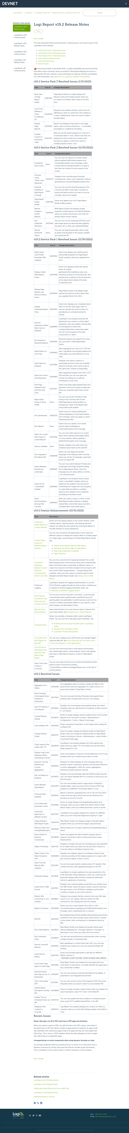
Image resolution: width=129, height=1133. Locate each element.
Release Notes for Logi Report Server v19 (66, 13)
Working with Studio (66, 629)
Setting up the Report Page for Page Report (70, 548)
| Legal (77, 1130)
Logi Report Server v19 (42, 13)
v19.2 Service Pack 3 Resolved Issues (51, 50)
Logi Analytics (17, 13)
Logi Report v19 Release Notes (20, 61)
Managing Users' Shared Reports (79, 612)
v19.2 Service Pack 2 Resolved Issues (51, 53)
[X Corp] (38, 1103)
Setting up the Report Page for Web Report (70, 546)
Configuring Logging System (64, 591)
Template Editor (41, 625)
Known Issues (43, 64)
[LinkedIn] (41, 1103)
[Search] (99, 13)
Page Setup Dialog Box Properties (66, 551)
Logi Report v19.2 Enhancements (20, 36)
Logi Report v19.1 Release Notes (20, 44)
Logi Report (28, 13)
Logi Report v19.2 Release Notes (20, 28)
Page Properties (60, 554)
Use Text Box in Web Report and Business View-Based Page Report (41, 652)
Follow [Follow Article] (38, 31)
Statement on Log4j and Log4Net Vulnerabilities (72, 77)
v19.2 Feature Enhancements (49, 58)
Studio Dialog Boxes (66, 632)
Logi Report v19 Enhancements (20, 69)
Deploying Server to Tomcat (44, 1097)
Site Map (91, 1130)
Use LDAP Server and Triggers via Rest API (41, 640)
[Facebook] (35, 1103)
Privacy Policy (84, 1130)
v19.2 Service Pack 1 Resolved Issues (51, 56)
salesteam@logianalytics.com (105, 1116)
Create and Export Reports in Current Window (41, 524)
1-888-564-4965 (100, 1114)
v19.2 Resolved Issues (46, 61)
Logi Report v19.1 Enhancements (20, 53)
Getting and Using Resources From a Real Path (51, 1088)
